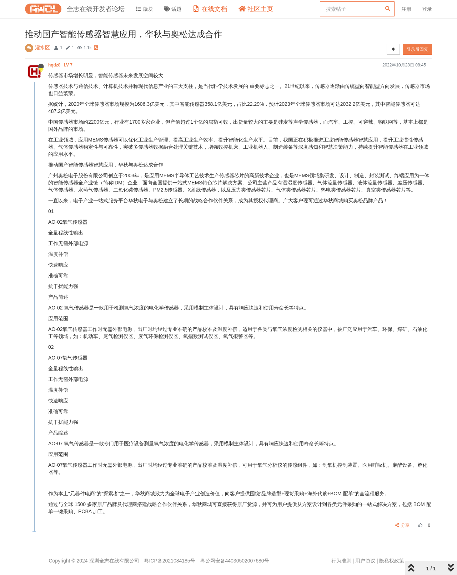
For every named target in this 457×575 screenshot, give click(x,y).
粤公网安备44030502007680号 (234, 561)
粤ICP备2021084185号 (169, 561)
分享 (403, 525)
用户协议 (365, 561)
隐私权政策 (391, 561)
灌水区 (42, 47)
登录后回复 (417, 49)
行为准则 (341, 561)
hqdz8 (61, 65)
